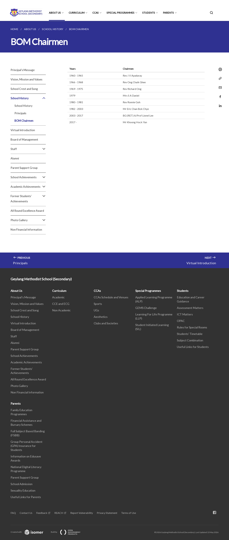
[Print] (219, 69)
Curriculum (76, 12)
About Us (55, 12)
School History (28, 98)
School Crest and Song (24, 89)
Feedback (41, 512)
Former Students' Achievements (28, 199)
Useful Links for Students (193, 347)
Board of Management (24, 139)
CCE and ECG (60, 304)
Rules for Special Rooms (192, 327)
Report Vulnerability (81, 512)
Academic (58, 297)
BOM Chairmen (23, 120)
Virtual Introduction (23, 130)
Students (148, 12)
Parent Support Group (24, 167)
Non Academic (61, 310)
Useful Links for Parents (26, 497)
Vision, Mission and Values (26, 79)
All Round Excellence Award (27, 210)
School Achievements (28, 177)
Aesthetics (101, 317)
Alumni (15, 158)
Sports (98, 304)
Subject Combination (190, 340)
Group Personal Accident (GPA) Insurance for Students (26, 446)
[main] (114, 144)
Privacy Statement (107, 512)
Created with (29, 532)
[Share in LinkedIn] (219, 103)
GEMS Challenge (146, 308)
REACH (58, 512)
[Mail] (219, 85)
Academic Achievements (28, 186)
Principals (20, 113)
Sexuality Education (23, 490)
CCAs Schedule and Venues (111, 297)
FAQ (13, 512)
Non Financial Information (26, 229)
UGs (96, 310)
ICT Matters (185, 314)
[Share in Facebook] (219, 94)
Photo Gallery (28, 220)
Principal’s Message (23, 70)
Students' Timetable (190, 334)
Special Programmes (120, 12)
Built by (68, 532)
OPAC (181, 321)
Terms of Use (128, 512)
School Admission (21, 484)
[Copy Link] (219, 78)
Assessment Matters (190, 308)
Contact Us (26, 512)
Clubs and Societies (106, 323)
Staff (28, 149)
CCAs (95, 12)
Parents (168, 12)
